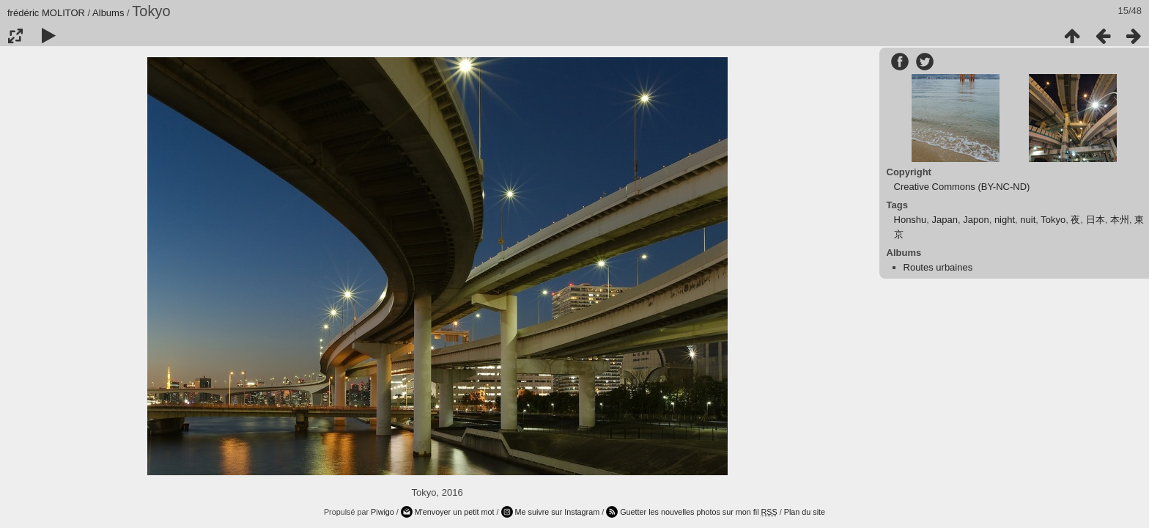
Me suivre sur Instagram (557, 511)
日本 (1095, 219)
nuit (1027, 219)
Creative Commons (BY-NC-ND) (962, 186)
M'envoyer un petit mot (455, 511)
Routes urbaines (938, 267)
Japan (945, 219)
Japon (976, 219)
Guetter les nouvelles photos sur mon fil (698, 511)
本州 (1119, 219)
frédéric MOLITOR (46, 12)
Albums (108, 12)
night (1004, 219)
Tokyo (1053, 219)
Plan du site (804, 511)
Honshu (910, 219)
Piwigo (382, 511)
